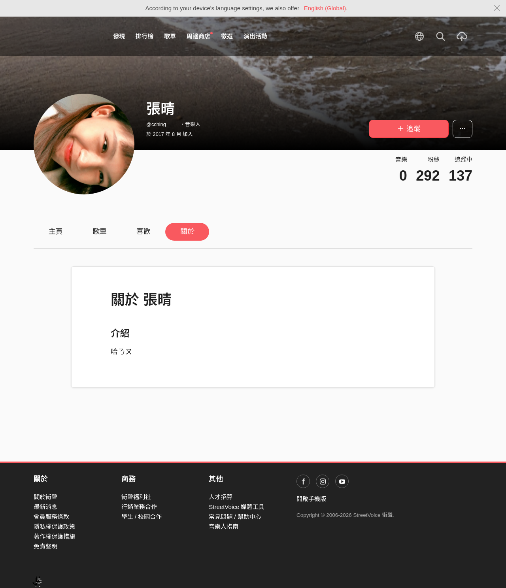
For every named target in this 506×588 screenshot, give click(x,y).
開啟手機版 (311, 499)
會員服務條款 (51, 516)
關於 (187, 232)
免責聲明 (45, 546)
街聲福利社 (136, 497)
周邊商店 (200, 36)
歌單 (170, 36)
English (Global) (325, 8)
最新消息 (45, 506)
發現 (119, 36)
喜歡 (143, 232)
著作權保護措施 (54, 536)
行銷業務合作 (139, 506)
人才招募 (220, 497)
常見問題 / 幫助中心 (235, 516)
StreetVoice (66, 36)
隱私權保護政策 (54, 526)
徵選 (227, 36)
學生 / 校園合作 (141, 516)
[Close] (497, 8)
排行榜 (144, 36)
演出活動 (255, 36)
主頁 (56, 232)
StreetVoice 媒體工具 (236, 506)
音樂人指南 (223, 526)
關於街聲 (45, 497)
